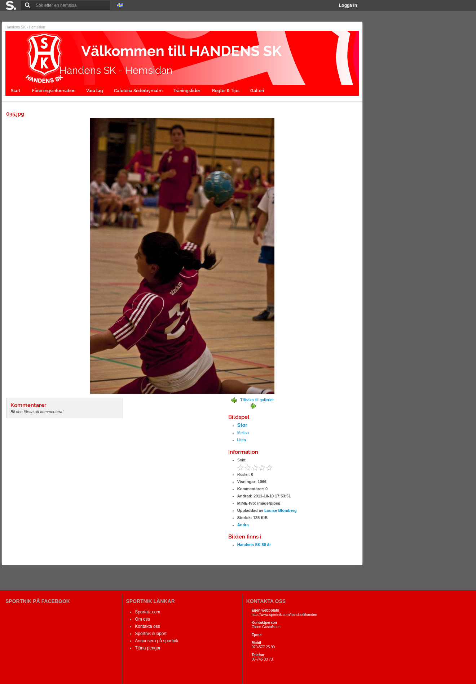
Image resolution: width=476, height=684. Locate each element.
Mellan (243, 432)
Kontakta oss (147, 626)
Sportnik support (150, 633)
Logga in (348, 5)
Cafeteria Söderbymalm (138, 90)
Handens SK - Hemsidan (25, 27)
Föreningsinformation (53, 90)
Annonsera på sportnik (156, 640)
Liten (241, 440)
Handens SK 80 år (254, 544)
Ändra (243, 525)
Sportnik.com (147, 611)
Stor (242, 425)
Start (16, 90)
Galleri (257, 90)
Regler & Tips (225, 90)
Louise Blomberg (280, 510)
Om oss (142, 619)
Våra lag (94, 90)
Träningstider (187, 90)
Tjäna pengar (147, 648)
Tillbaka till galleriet (257, 400)
